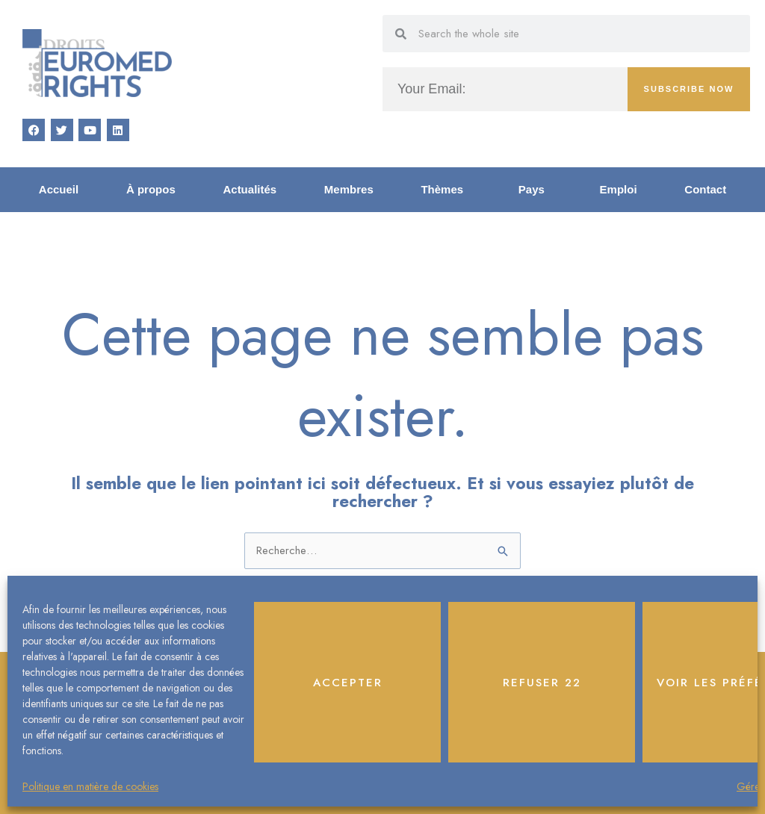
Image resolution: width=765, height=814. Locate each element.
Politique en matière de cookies (90, 786)
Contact (705, 189)
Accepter (347, 682)
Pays (535, 189)
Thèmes (446, 189)
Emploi (618, 189)
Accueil (58, 189)
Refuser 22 (542, 682)
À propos (151, 189)
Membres (349, 189)
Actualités (249, 189)
